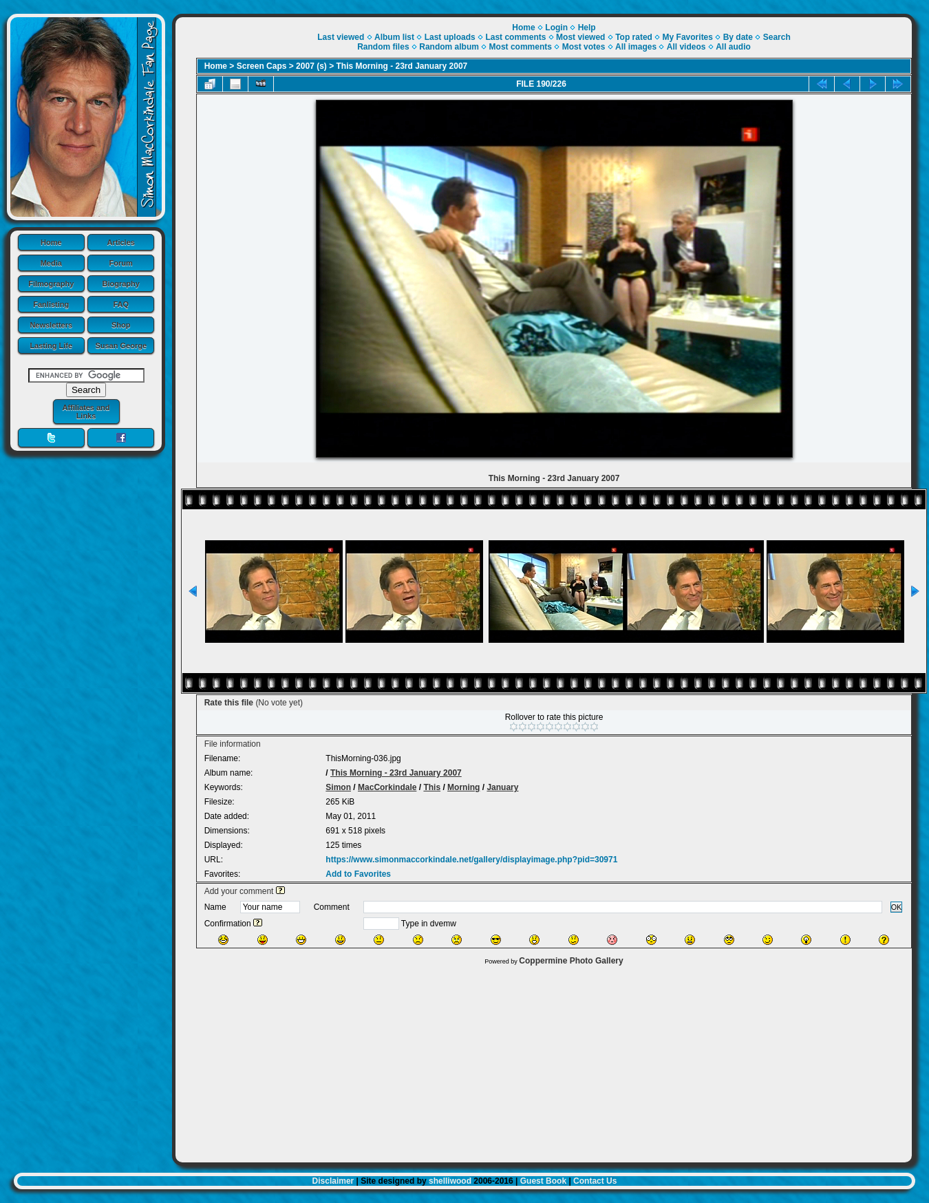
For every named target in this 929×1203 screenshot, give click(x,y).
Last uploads (450, 37)
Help (587, 27)
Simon (338, 787)
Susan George (121, 345)
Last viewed (340, 37)
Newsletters (51, 325)
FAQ (121, 304)
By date (738, 37)
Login (556, 27)
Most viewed (580, 37)
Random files (383, 47)
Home (51, 242)
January (502, 787)
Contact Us (595, 1181)
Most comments (520, 47)
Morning (463, 787)
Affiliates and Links (85, 411)
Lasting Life (51, 345)
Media (51, 263)
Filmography (51, 283)
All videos (686, 47)
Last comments (515, 37)
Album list (394, 37)
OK (896, 907)
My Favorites (688, 37)
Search (777, 37)
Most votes (584, 47)
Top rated (633, 37)
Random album (449, 47)
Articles (121, 242)
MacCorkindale (387, 787)
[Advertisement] (544, 1061)
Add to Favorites (358, 874)
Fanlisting (51, 304)
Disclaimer (333, 1181)
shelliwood (450, 1181)
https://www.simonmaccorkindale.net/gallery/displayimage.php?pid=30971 (471, 859)
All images (635, 47)
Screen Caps (262, 66)
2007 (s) (311, 66)
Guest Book (543, 1181)
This (431, 787)
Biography (121, 283)
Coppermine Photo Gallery (571, 961)
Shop (121, 325)
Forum (121, 263)
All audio (733, 47)
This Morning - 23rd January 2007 (402, 66)
